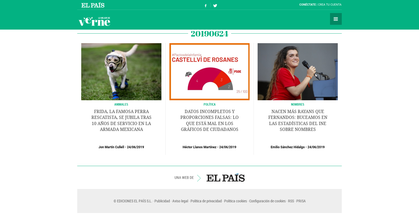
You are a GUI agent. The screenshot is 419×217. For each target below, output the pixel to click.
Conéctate (307, 4)
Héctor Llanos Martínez (199, 147)
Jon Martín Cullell (111, 147)
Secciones (336, 19)
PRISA (301, 200)
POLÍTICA (210, 104)
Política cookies (235, 200)
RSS (291, 200)
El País (93, 4)
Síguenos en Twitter (215, 5)
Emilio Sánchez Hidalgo (288, 147)
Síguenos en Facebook (205, 5)
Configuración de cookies (267, 200)
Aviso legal (180, 200)
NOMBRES (297, 104)
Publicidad (162, 200)
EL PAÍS (226, 177)
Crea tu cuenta (330, 4)
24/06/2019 (135, 147)
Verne (94, 21)
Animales (121, 104)
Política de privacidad (206, 200)
